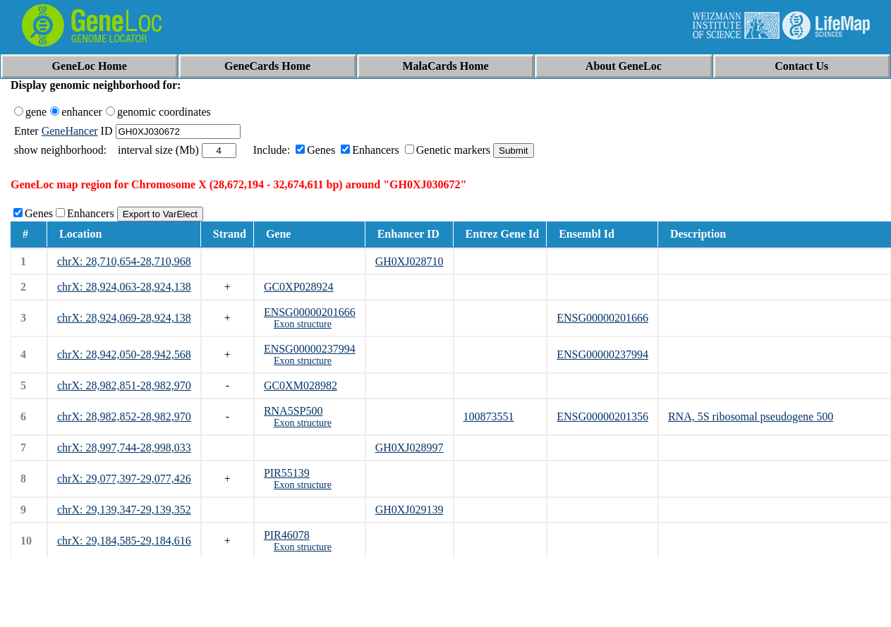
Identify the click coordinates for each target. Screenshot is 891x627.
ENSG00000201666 (310, 312)
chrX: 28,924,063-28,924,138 (124, 287)
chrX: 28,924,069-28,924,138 (124, 318)
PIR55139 (287, 473)
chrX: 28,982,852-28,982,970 (124, 416)
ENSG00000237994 (310, 349)
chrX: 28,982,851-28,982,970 (124, 385)
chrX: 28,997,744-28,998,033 (124, 447)
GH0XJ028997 (409, 447)
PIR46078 (287, 535)
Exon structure (303, 324)
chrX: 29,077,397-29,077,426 (124, 479)
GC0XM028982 (300, 385)
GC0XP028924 (299, 287)
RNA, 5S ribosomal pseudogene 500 (750, 416)
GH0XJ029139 (409, 510)
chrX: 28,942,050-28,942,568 (124, 354)
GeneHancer (70, 131)
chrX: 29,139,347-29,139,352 (124, 510)
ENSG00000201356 (602, 416)
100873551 (488, 416)
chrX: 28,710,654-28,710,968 (124, 261)
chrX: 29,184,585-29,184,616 (124, 541)
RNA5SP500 (293, 411)
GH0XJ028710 (409, 261)
